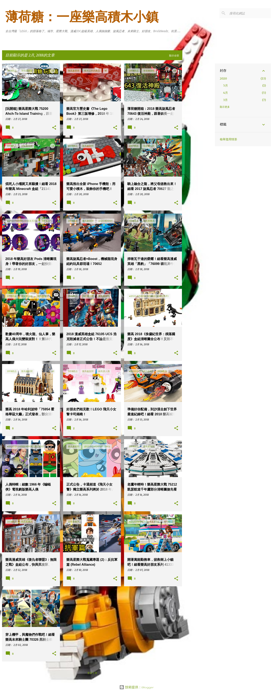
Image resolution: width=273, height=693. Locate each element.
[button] (54, 128)
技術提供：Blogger (136, 687)
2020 (223, 78)
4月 (225, 93)
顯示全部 (174, 55)
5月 (225, 85)
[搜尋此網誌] (249, 13)
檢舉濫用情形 (228, 139)
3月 (225, 100)
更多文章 (92, 673)
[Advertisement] (198, 125)
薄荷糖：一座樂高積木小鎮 (82, 17)
